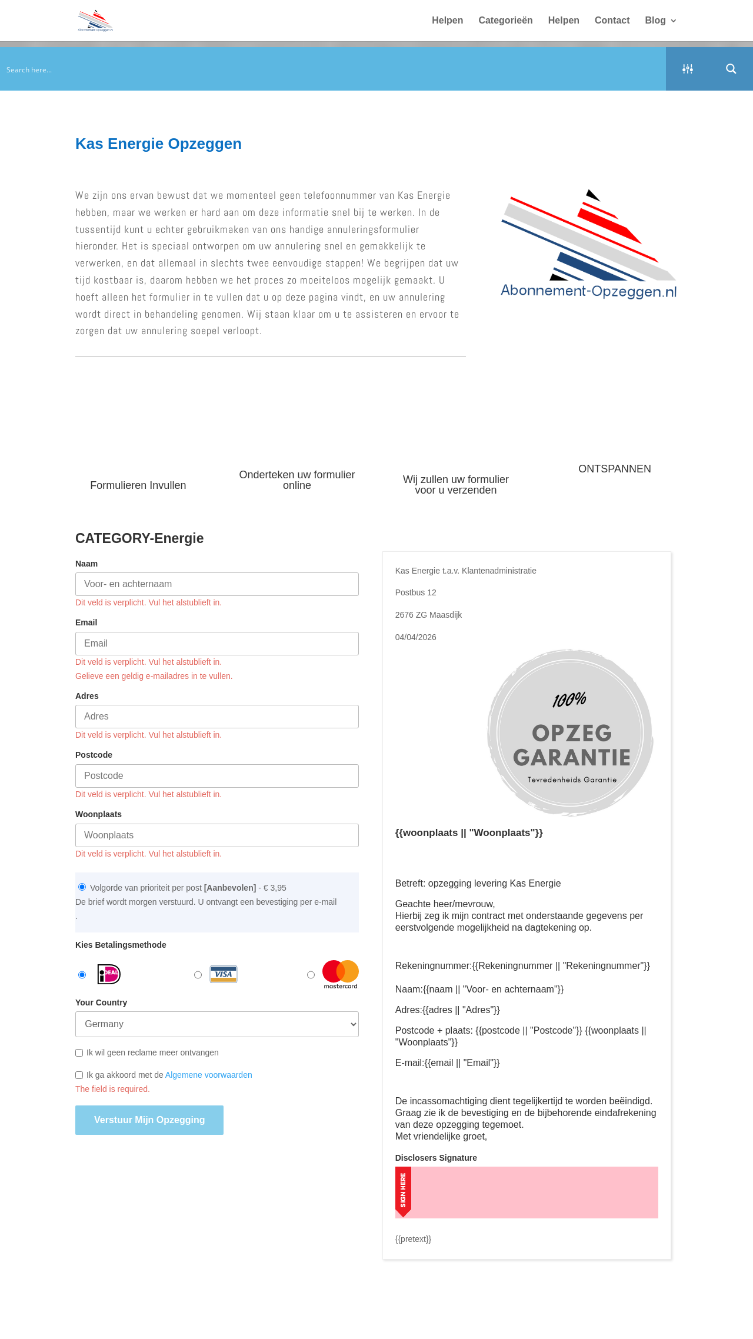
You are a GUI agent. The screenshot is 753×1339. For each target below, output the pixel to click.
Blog (655, 20)
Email (86, 622)
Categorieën (505, 20)
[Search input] (333, 68)
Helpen (447, 20)
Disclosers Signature (436, 1158)
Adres (87, 696)
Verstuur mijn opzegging (149, 1120)
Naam (86, 563)
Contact (612, 20)
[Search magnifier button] (731, 69)
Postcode (93, 755)
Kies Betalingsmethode (120, 945)
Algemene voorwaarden (208, 1075)
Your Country (101, 1002)
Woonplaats (98, 814)
